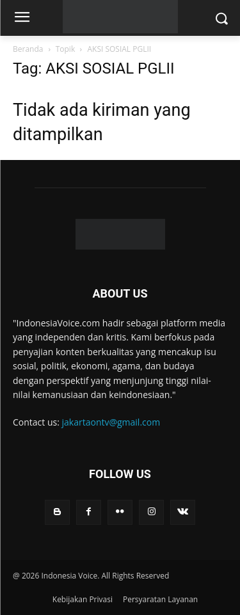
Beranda (28, 49)
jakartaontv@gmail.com (111, 422)
